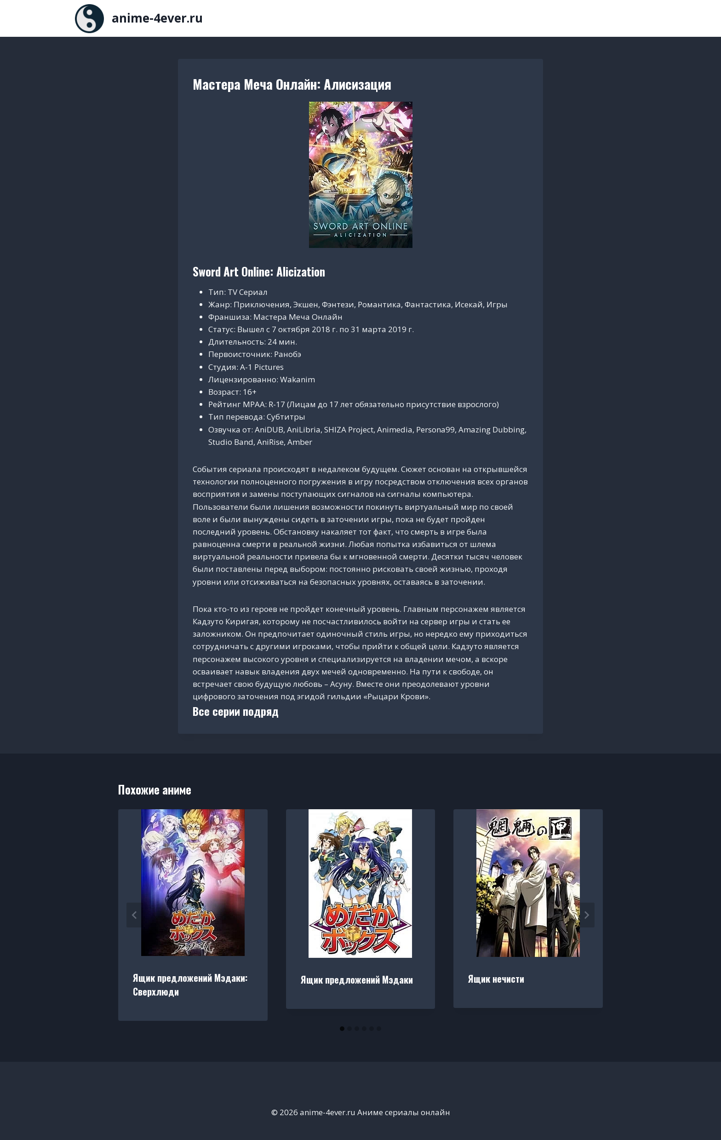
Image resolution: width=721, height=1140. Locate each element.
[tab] (342, 1028)
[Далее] (586, 915)
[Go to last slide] (134, 915)
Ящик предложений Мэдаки (357, 979)
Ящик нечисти (496, 978)
